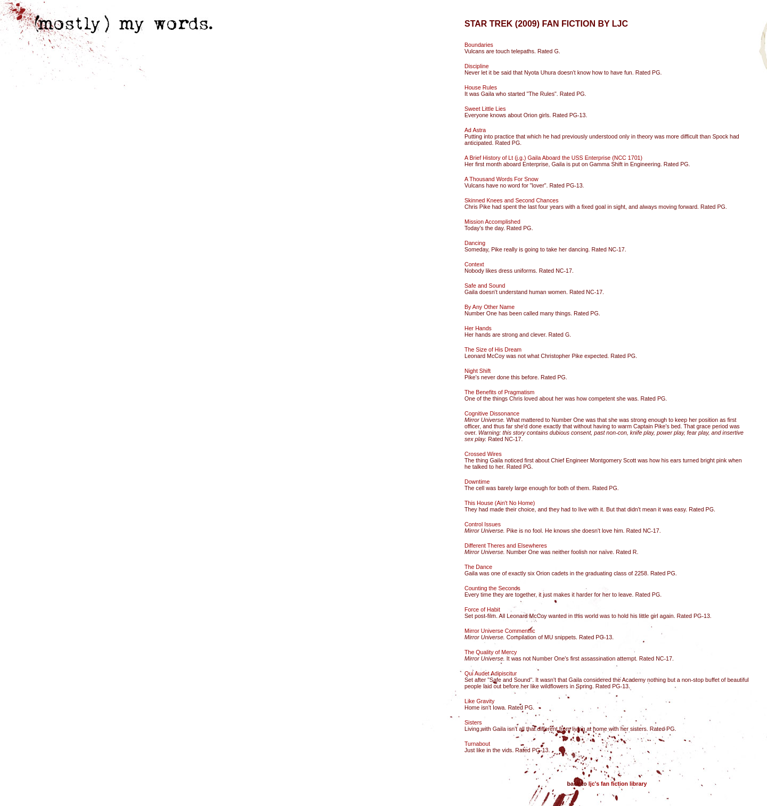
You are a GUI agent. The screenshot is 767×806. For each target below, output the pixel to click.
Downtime (476, 481)
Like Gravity (479, 701)
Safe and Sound (484, 285)
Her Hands (478, 328)
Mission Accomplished (492, 221)
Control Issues (482, 524)
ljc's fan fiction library (618, 783)
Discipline (476, 66)
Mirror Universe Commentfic (499, 631)
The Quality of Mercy (490, 652)
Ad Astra (475, 130)
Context (474, 264)
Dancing (474, 243)
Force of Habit (482, 609)
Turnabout (477, 743)
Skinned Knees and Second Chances (511, 200)
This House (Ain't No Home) (499, 503)
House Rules (480, 87)
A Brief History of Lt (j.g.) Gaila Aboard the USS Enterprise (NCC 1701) (553, 157)
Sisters (473, 722)
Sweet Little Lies (485, 108)
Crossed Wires (483, 454)
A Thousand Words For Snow (501, 179)
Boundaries (478, 45)
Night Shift (477, 371)
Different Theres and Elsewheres (505, 545)
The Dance (478, 567)
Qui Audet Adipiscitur (490, 673)
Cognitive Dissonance (491, 413)
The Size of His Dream (492, 349)
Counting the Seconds (492, 588)
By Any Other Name (489, 307)
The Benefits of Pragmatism (499, 392)
